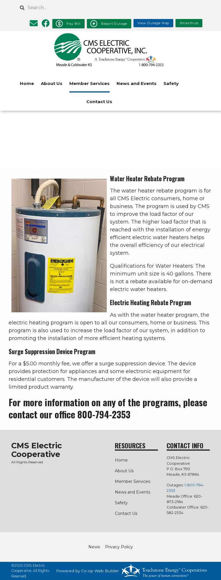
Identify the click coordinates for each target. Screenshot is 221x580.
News (94, 546)
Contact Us (99, 101)
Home (27, 83)
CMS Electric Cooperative (36, 449)
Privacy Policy (119, 546)
